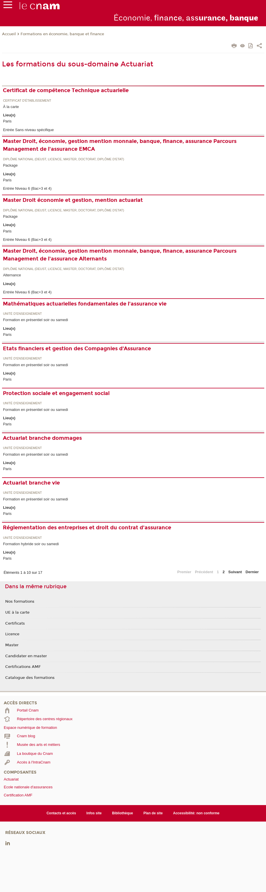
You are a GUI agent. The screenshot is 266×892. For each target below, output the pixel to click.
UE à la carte (17, 612)
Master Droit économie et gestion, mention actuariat (73, 200)
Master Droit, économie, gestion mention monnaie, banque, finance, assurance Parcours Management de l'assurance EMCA (120, 145)
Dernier (252, 572)
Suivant (235, 572)
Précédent (204, 572)
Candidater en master (26, 656)
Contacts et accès (61, 813)
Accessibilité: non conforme (196, 813)
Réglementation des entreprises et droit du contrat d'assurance (87, 527)
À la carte (11, 107)
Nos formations (19, 601)
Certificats (15, 623)
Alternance (12, 275)
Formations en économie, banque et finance (62, 34)
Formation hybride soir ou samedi (31, 544)
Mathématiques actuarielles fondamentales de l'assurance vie (85, 304)
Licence (12, 634)
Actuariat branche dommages (42, 438)
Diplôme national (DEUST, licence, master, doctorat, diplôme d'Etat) (63, 159)
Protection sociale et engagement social (56, 393)
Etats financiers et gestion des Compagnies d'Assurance (77, 348)
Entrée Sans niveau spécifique (28, 130)
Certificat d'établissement (27, 100)
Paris (7, 121)
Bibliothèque (122, 813)
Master (12, 645)
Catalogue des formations (30, 677)
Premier (184, 572)
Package (10, 165)
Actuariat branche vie (31, 483)
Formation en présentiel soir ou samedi (35, 320)
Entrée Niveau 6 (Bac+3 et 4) (27, 188)
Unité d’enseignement (22, 313)
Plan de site (153, 813)
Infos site (94, 813)
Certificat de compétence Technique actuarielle (66, 90)
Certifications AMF (23, 666)
